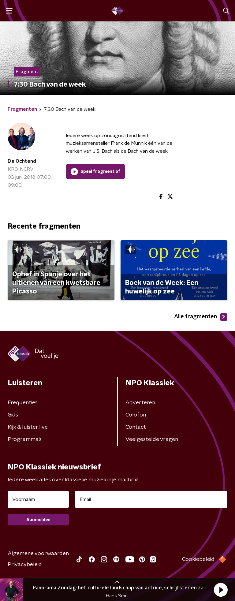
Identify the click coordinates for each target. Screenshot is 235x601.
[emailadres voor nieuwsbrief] (151, 499)
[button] (220, 589)
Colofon (135, 415)
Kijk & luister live (28, 427)
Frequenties (23, 402)
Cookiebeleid (198, 559)
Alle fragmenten (200, 317)
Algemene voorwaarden (38, 553)
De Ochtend (22, 161)
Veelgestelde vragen (151, 439)
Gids (13, 415)
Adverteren (140, 402)
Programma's (25, 439)
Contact (135, 427)
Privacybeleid (25, 564)
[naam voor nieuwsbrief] (38, 499)
